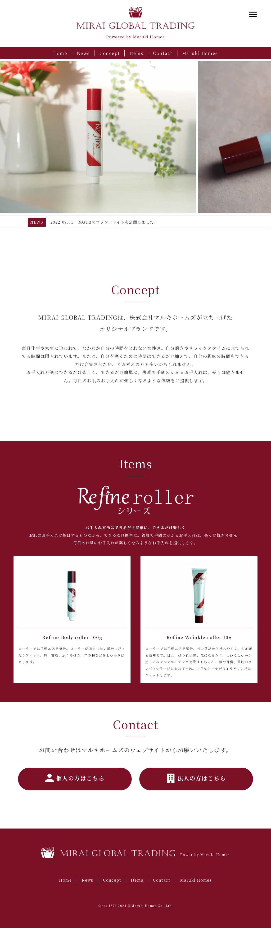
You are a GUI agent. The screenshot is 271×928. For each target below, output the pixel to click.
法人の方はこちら (196, 778)
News (83, 53)
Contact (162, 53)
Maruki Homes (200, 53)
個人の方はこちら (75, 778)
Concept (109, 53)
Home (60, 53)
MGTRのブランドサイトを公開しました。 (118, 222)
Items (136, 53)
